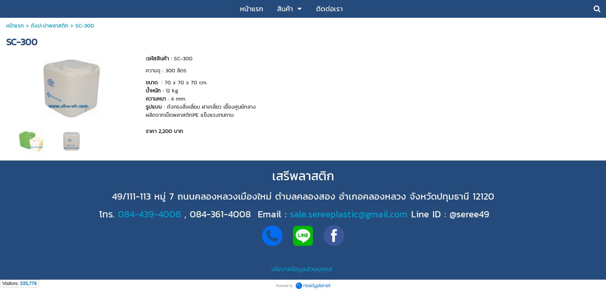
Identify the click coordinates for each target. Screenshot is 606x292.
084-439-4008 (149, 214)
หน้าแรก (15, 26)
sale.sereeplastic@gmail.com (349, 214)
